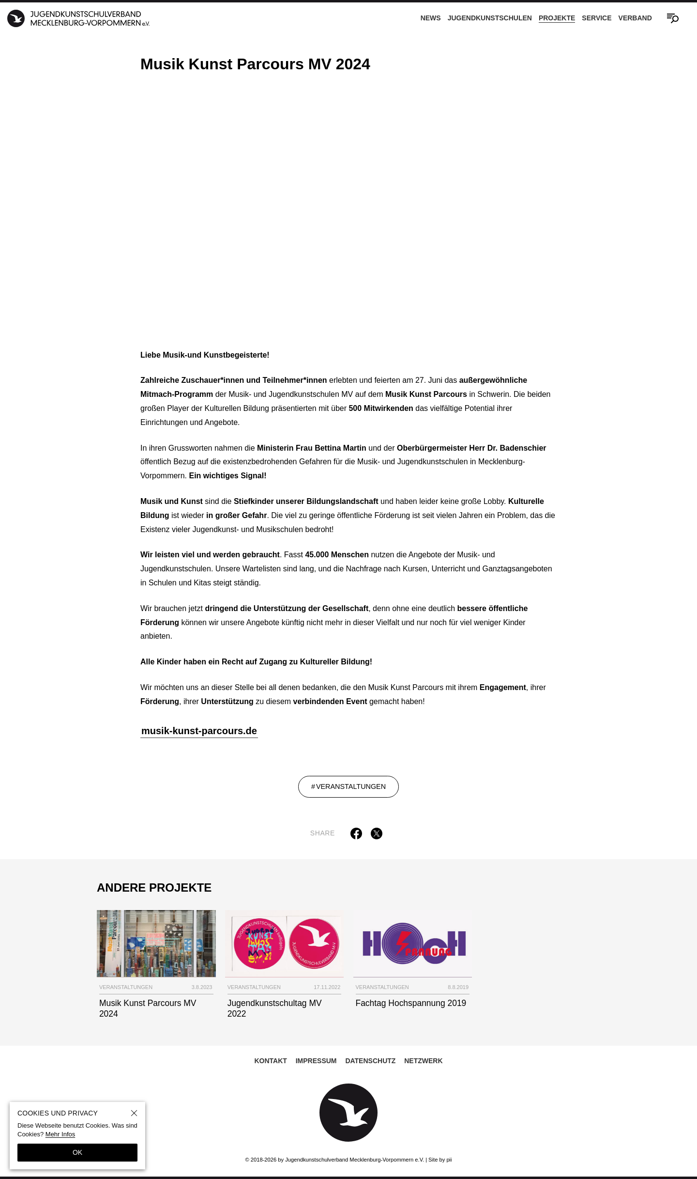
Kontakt (270, 1061)
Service (596, 18)
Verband (635, 18)
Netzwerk (423, 1061)
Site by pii (440, 1160)
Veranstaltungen (351, 787)
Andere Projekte (154, 888)
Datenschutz (370, 1061)
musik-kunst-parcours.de (199, 731)
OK (77, 1152)
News (431, 18)
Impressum (316, 1061)
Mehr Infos (60, 1134)
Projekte (557, 18)
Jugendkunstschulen (490, 18)
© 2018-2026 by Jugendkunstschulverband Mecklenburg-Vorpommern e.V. (334, 1160)
